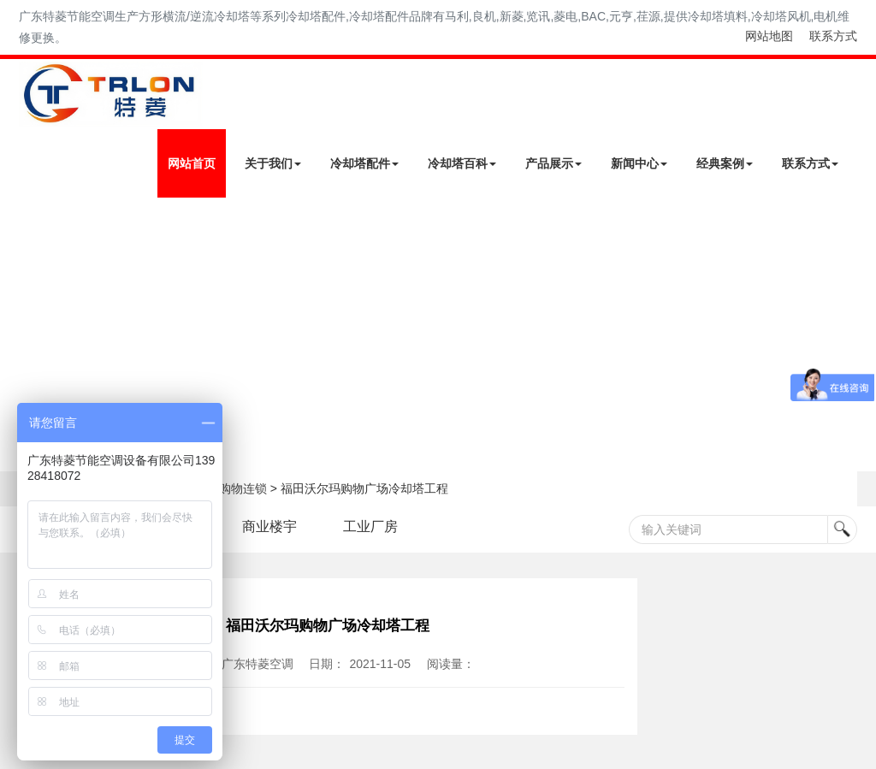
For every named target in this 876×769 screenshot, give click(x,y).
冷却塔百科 (462, 163)
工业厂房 (370, 526)
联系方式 (833, 36)
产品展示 (553, 163)
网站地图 (769, 36)
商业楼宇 (269, 526)
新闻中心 (639, 163)
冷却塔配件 (364, 163)
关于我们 (273, 163)
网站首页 (192, 163)
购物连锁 (243, 488)
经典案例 (724, 163)
